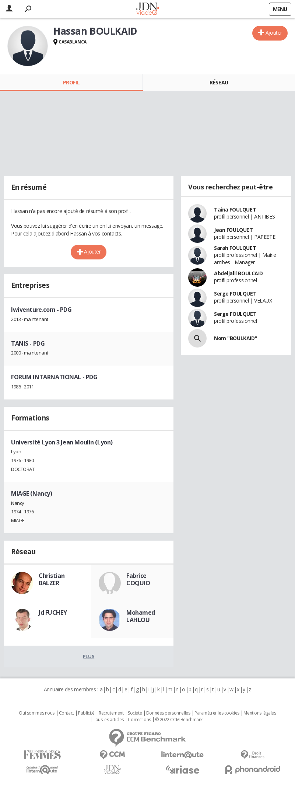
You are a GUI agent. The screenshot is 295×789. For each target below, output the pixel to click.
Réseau (219, 82)
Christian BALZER (51, 579)
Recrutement (111, 713)
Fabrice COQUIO (138, 579)
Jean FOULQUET (233, 229)
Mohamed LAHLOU (140, 616)
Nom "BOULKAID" (235, 338)
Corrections (139, 719)
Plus (88, 656)
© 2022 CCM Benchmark (179, 719)
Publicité (86, 713)
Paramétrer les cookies (216, 713)
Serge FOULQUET (235, 293)
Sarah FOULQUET (235, 247)
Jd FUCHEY (53, 612)
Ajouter (274, 32)
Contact (66, 713)
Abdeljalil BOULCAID (238, 273)
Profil (71, 82)
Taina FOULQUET (235, 209)
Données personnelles (168, 713)
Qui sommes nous (37, 713)
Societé (135, 713)
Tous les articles (108, 719)
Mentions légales (259, 713)
